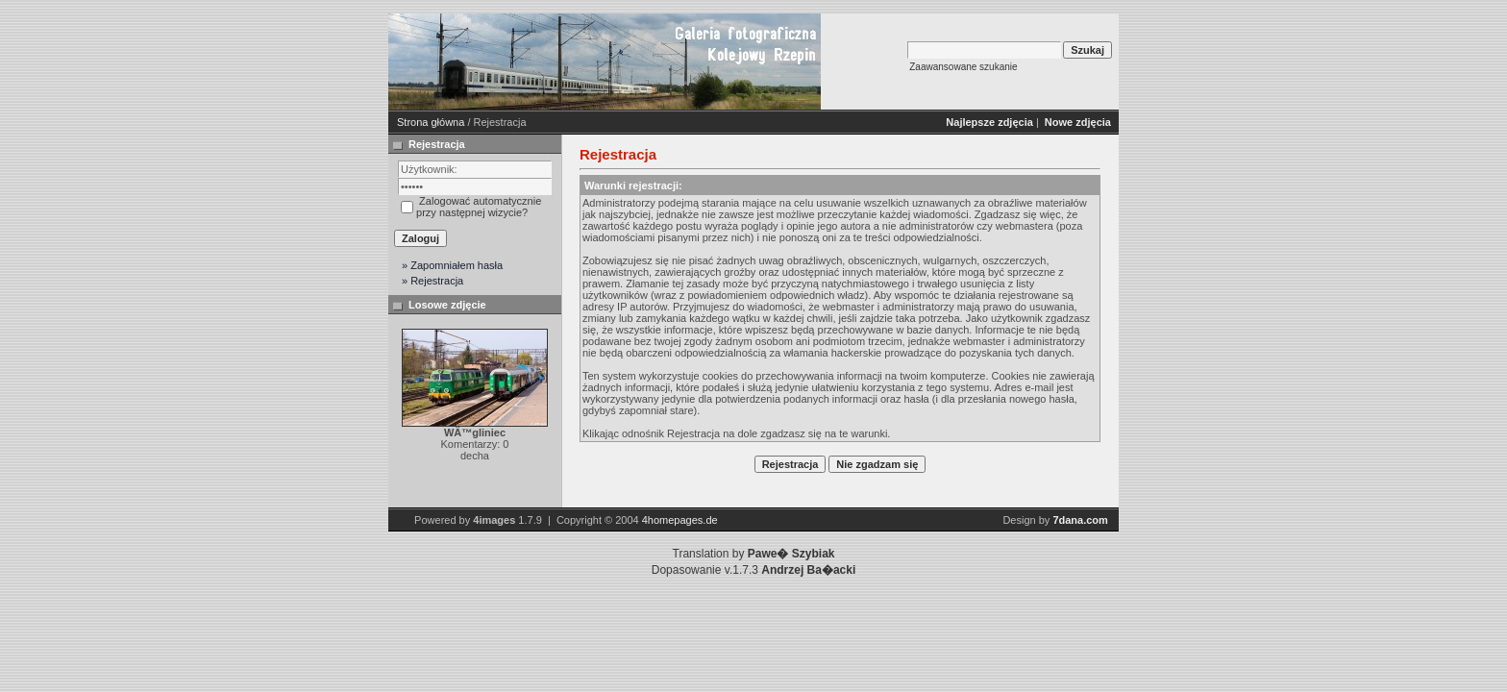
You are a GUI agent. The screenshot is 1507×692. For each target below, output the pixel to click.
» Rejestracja (432, 280)
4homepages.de (680, 520)
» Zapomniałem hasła (452, 265)
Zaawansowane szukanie (963, 67)
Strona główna (430, 122)
